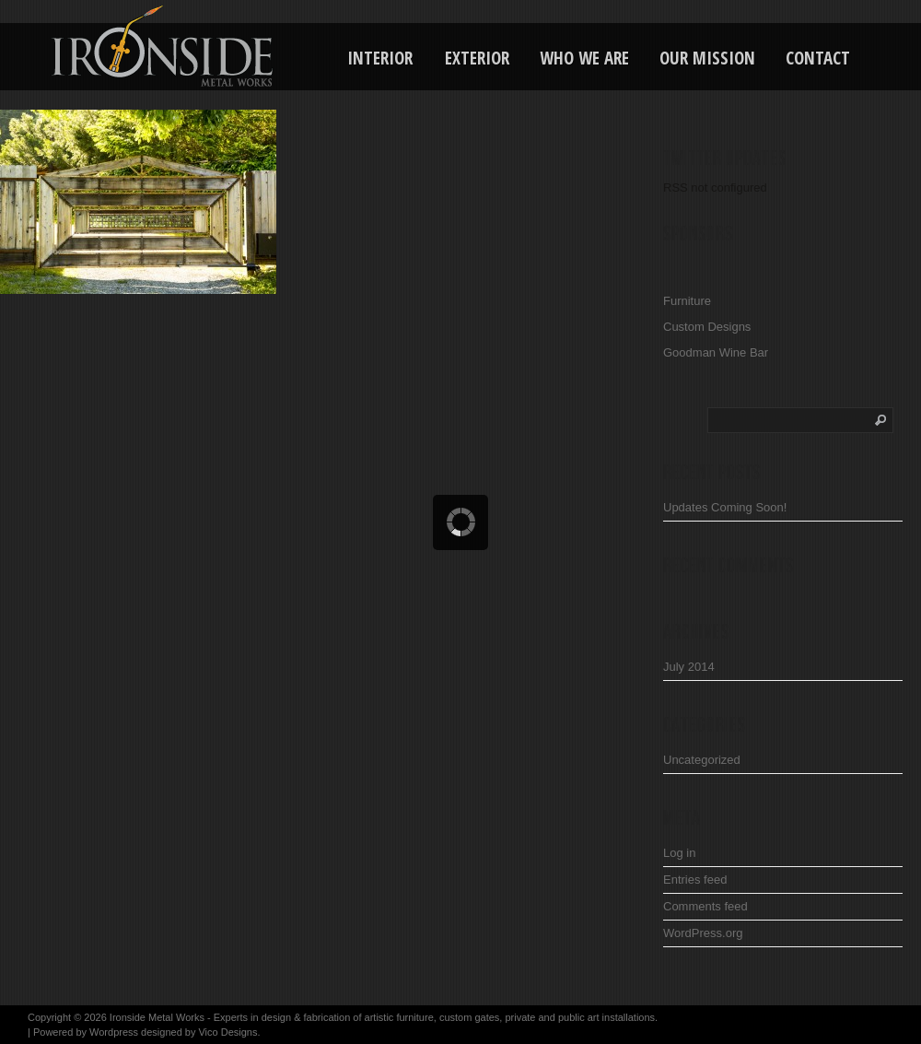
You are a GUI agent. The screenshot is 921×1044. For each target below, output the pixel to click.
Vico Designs (227, 1032)
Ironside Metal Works (157, 1017)
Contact (818, 58)
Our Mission (707, 58)
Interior (380, 58)
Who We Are (584, 58)
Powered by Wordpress (85, 1032)
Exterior (477, 58)
